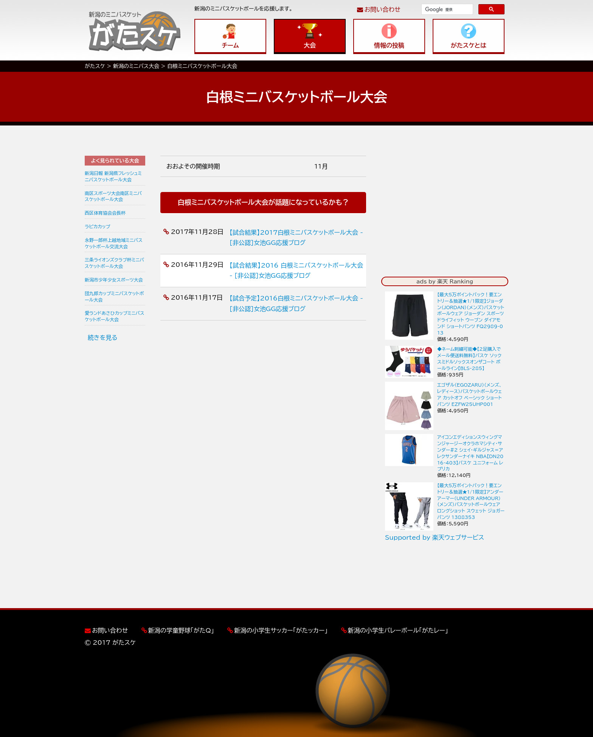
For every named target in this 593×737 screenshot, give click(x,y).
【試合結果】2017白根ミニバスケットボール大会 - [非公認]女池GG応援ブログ (296, 237)
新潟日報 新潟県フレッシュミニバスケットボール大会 (113, 176)
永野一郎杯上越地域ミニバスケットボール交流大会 (114, 243)
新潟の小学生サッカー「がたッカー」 (281, 630)
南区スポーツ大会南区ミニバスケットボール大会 (113, 196)
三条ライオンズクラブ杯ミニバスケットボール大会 (114, 262)
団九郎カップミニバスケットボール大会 (114, 296)
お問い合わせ (383, 9)
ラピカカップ (97, 226)
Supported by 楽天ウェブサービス (434, 537)
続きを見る (103, 337)
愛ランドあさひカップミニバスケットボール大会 (114, 316)
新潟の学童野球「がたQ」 (181, 630)
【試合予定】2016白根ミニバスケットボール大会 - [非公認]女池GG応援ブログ (296, 303)
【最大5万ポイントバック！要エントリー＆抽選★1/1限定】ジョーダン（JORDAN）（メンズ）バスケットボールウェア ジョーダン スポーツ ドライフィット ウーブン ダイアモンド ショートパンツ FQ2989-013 (470, 313)
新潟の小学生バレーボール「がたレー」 (398, 630)
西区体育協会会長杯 (105, 213)
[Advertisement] (115, 464)
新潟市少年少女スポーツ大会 (114, 279)
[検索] (446, 9)
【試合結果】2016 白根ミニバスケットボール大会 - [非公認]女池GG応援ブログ (296, 270)
